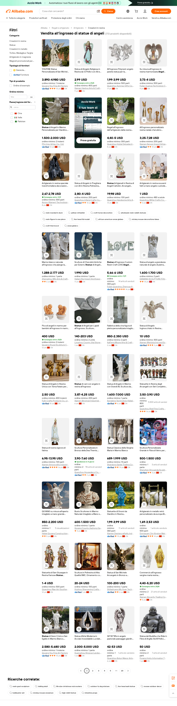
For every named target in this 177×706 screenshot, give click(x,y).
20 (122, 671)
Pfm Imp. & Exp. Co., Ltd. (53, 144)
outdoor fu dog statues (98, 686)
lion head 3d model (80, 219)
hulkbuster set (17, 693)
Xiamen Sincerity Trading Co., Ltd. (153, 597)
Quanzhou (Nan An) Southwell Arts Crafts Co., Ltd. (55, 589)
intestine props (89, 693)
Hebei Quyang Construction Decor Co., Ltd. (55, 533)
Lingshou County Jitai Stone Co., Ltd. (88, 342)
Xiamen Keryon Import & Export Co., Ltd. (153, 144)
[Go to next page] (128, 670)
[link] (173, 678)
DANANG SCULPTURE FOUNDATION (153, 279)
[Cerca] (108, 11)
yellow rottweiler (76, 213)
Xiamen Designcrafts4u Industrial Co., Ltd (120, 533)
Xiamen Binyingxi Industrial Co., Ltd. (88, 401)
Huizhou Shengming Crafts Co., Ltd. (88, 589)
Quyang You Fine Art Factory (55, 86)
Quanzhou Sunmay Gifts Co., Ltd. (120, 86)
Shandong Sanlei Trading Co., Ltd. (120, 464)
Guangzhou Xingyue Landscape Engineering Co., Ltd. (88, 653)
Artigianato (79, 28)
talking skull (41, 686)
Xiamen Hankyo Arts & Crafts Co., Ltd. (88, 88)
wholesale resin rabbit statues (132, 213)
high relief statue (67, 693)
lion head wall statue (125, 686)
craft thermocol (51, 226)
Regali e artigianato (60, 28)
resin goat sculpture (19, 686)
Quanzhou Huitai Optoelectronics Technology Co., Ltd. (120, 144)
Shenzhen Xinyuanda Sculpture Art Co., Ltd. (153, 470)
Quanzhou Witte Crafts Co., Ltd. (153, 200)
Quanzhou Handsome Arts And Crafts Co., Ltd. (120, 200)
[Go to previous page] (80, 670)
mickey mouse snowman (41, 693)
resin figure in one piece (54, 219)
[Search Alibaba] (68, 11)
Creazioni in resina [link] (96, 28)
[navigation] (22, 350)
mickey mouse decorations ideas (144, 219)
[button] (98, 11)
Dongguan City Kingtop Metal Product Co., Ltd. (153, 533)
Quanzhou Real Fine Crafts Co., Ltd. (153, 408)
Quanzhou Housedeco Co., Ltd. (88, 472)
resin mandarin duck (53, 213)
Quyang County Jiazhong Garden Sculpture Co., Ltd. (88, 528)
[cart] (137, 11)
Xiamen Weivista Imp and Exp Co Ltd (153, 342)
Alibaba (44, 28)
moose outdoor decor (151, 686)
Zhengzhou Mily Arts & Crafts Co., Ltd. (55, 279)
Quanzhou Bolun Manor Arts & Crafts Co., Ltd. (120, 658)
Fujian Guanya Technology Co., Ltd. (153, 86)
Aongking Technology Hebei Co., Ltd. (120, 401)
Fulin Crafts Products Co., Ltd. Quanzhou (55, 401)
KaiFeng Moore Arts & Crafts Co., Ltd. (120, 342)
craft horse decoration (101, 213)
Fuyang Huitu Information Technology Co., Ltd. (153, 658)
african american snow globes (109, 219)
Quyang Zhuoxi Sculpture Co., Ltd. (55, 345)
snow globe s (71, 226)
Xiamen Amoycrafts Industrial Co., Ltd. (55, 464)
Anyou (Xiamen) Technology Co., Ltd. (55, 202)
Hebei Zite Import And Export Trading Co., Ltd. (88, 279)
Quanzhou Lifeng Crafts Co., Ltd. (88, 200)
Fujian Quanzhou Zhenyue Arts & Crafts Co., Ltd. (120, 286)
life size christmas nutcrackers (67, 686)
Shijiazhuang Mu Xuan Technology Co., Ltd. (120, 589)
